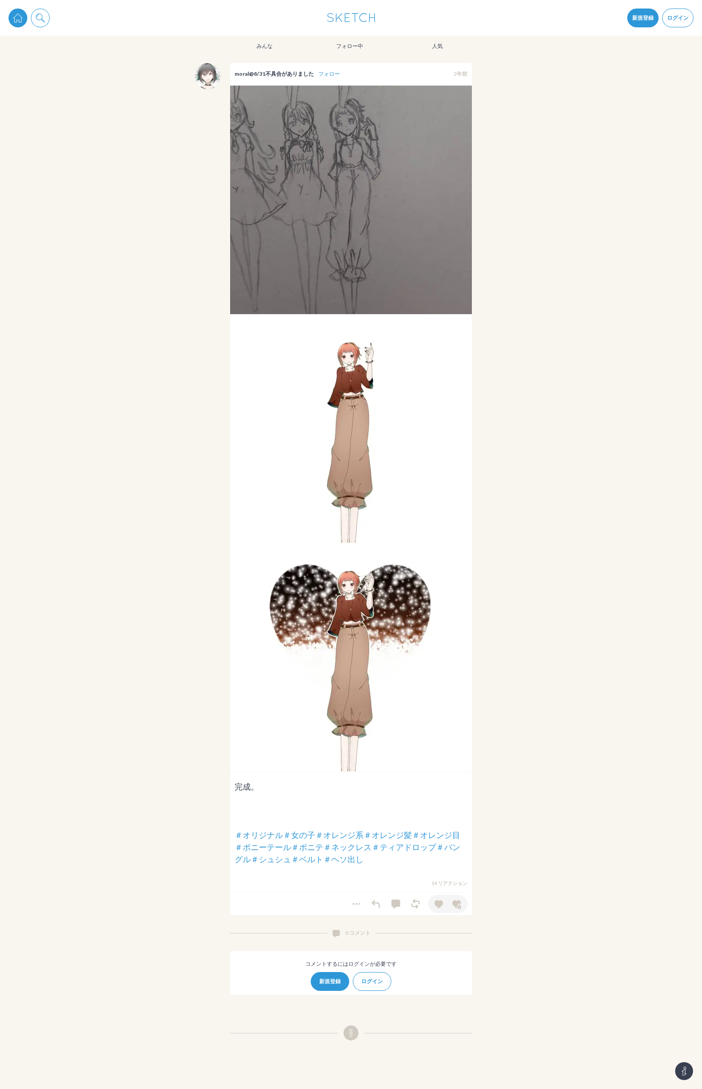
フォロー (329, 73)
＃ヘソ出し (343, 859)
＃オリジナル (259, 835)
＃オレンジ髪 (388, 835)
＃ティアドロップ (404, 847)
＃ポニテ (307, 847)
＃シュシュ (271, 859)
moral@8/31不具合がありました (274, 73)
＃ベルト (307, 859)
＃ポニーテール (263, 847)
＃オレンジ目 (436, 835)
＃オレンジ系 (339, 835)
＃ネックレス (347, 847)
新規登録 (643, 17)
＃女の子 (299, 835)
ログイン (678, 17)
